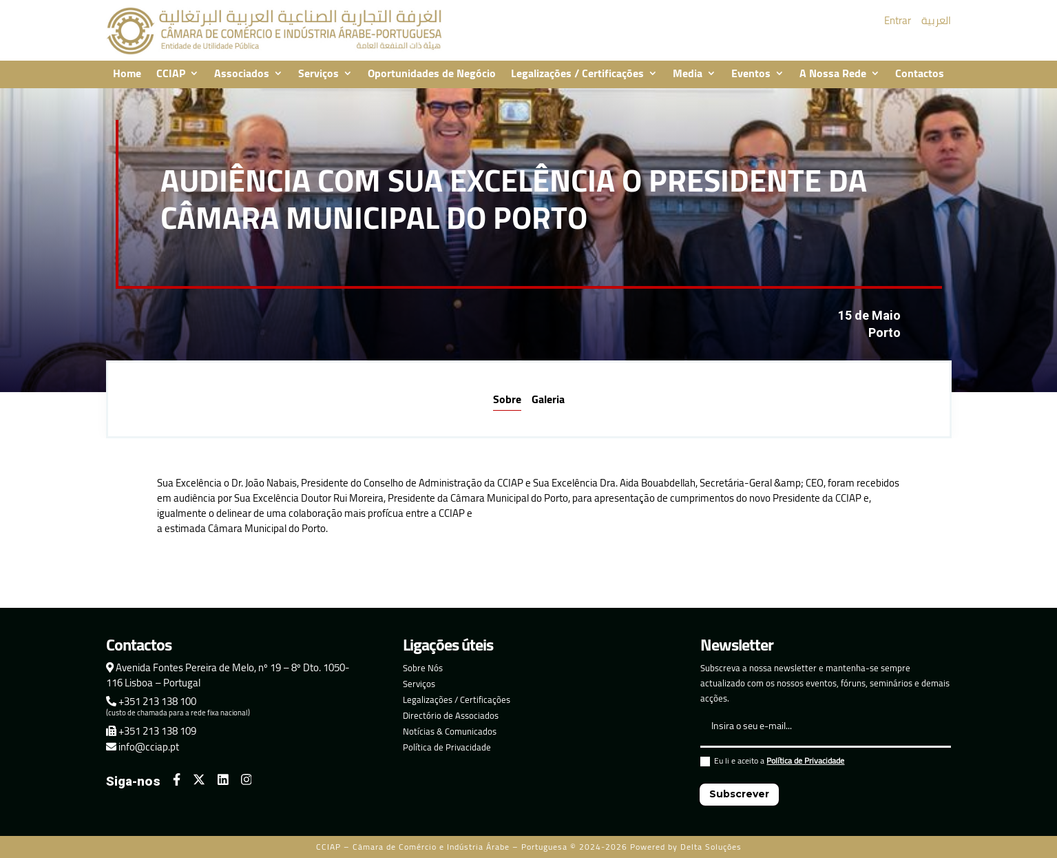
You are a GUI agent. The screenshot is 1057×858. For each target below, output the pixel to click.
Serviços (318, 74)
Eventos (751, 74)
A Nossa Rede (832, 74)
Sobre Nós (423, 668)
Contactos (919, 74)
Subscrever (739, 794)
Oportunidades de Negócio (432, 74)
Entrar (897, 20)
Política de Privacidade (447, 747)
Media (687, 74)
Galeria (548, 399)
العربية (936, 20)
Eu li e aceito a (772, 762)
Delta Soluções (711, 847)
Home (127, 74)
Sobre (507, 399)
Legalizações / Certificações (577, 74)
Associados (241, 74)
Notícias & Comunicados (449, 731)
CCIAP (170, 74)
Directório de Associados (451, 715)
